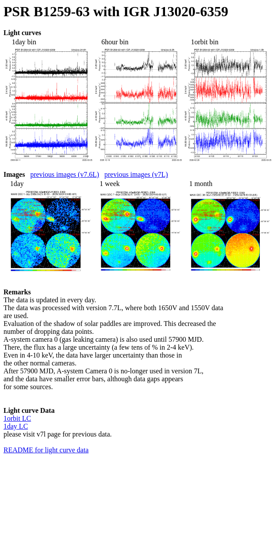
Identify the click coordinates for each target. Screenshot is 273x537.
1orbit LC (17, 418)
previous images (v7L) (136, 174)
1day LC (16, 426)
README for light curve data (46, 450)
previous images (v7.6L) (64, 174)
